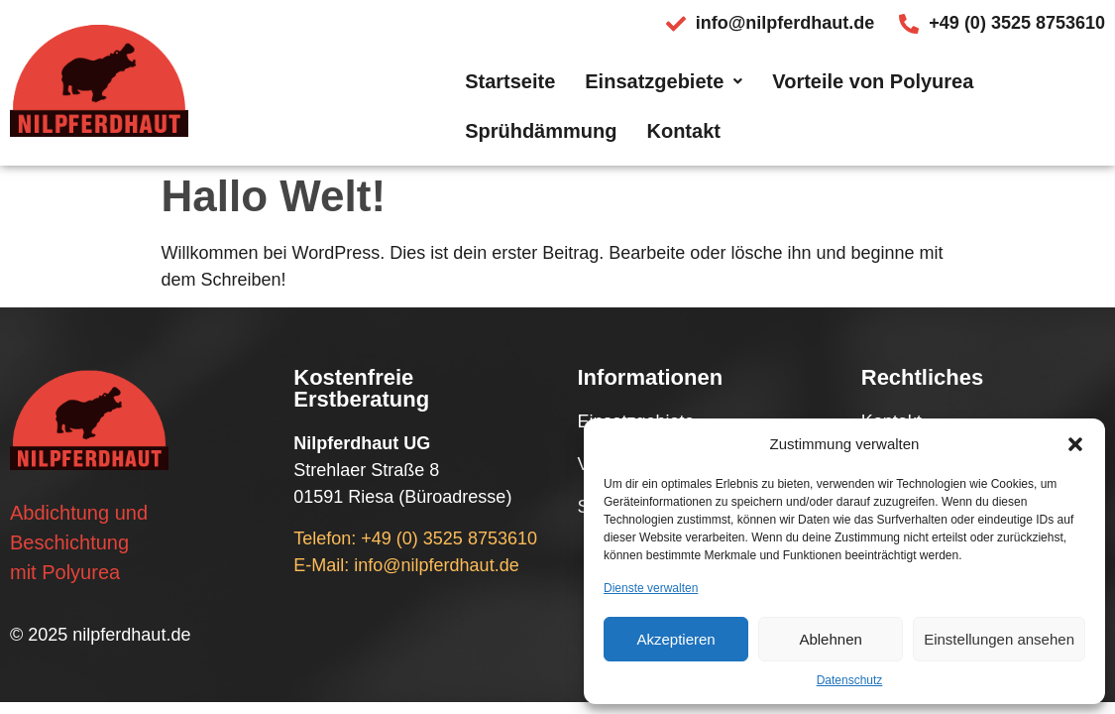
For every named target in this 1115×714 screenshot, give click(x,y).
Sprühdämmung (910, 95)
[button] (1075, 444)
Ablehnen (830, 639)
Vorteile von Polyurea (704, 95)
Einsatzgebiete (495, 95)
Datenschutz (850, 680)
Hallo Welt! (274, 196)
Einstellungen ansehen (999, 639)
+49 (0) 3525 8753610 (449, 538)
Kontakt (1053, 95)
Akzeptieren (675, 639)
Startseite (341, 95)
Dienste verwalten (651, 588)
